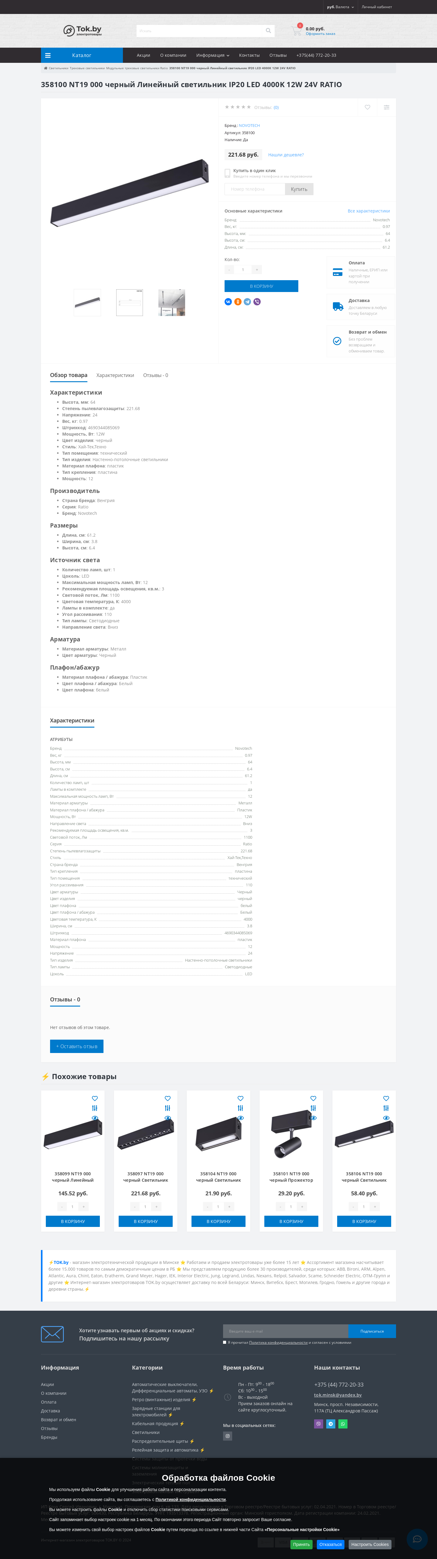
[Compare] (386, 107)
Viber (319, 1424)
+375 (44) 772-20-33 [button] (339, 1384)
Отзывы (278, 55)
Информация (212, 55)
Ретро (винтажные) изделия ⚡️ (164, 1399)
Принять (301, 1544)
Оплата (352, 263)
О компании (173, 55)
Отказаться (331, 1544)
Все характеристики (369, 211)
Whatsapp (343, 1424)
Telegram (331, 1424)
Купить (299, 189)
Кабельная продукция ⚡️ (158, 1423)
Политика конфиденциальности (278, 1342)
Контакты (249, 55)
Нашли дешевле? (286, 155)
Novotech (249, 125)
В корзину (261, 286)
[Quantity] (243, 269)
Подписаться (372, 1331)
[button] (377, 7)
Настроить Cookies (370, 1544)
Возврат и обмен (362, 332)
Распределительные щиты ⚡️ (163, 1441)
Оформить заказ (320, 33)
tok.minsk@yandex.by (338, 1395)
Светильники (146, 1432)
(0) (276, 107)
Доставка (354, 300)
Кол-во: (232, 259)
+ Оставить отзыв (76, 1046)
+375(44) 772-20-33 (316, 55)
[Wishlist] (367, 107)
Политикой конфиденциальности (190, 1499)
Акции (144, 55)
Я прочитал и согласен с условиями (289, 1342)
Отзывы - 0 (155, 375)
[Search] (268, 31)
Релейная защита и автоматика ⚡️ (168, 1450)
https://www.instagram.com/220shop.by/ (227, 1436)
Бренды (49, 1437)
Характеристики (115, 375)
